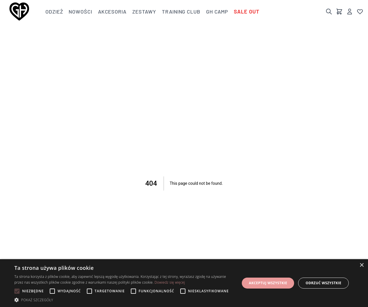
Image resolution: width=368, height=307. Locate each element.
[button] (123, 300)
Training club (181, 11)
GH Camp (217, 11)
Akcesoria (112, 11)
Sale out (247, 11)
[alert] (184, 283)
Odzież (54, 11)
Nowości (80, 11)
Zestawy (144, 11)
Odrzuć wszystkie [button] (323, 282)
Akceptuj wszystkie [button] (268, 282)
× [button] (361, 265)
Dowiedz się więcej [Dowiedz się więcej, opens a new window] (169, 282)
